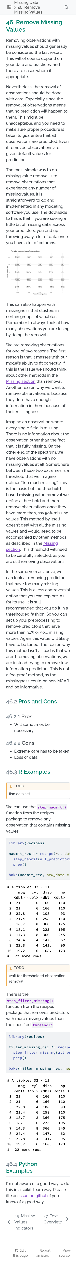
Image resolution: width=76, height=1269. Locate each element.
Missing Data (26, 2)
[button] (9, 7)
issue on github (33, 1195)
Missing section (20, 381)
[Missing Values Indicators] (24, 1222)
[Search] (62, 7)
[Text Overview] (56, 1219)
